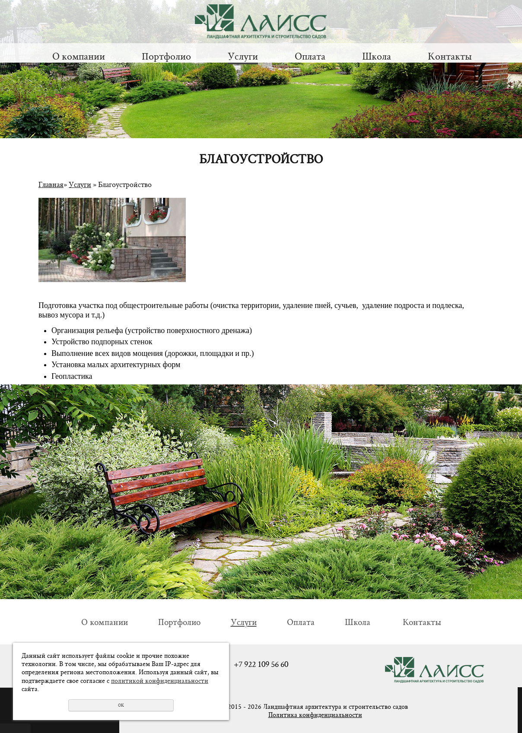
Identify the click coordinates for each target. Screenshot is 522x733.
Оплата (310, 56)
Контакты (450, 56)
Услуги (243, 56)
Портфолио (166, 56)
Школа (376, 56)
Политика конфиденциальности (315, 714)
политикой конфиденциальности (159, 680)
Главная (51, 184)
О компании (78, 56)
